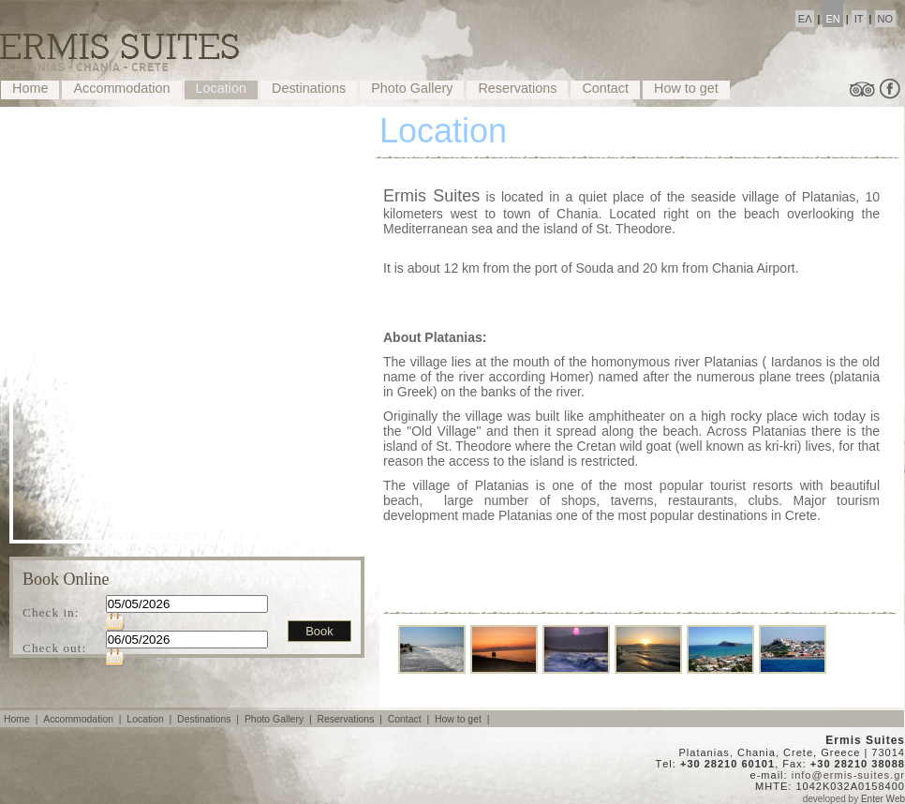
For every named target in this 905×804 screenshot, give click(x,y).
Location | (150, 719)
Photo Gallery (411, 88)
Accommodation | (83, 719)
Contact (605, 88)
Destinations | (209, 719)
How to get (686, 88)
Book (319, 631)
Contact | (410, 719)
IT (859, 18)
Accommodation (121, 88)
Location (221, 88)
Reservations (517, 88)
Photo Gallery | (280, 719)
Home (30, 88)
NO (886, 18)
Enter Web (883, 799)
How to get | (463, 719)
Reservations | (350, 719)
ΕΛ (805, 18)
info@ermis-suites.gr (848, 775)
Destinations (309, 88)
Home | (22, 719)
